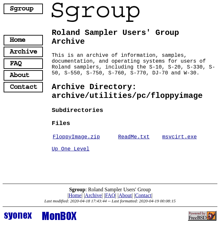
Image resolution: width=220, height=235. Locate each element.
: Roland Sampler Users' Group (110, 189)
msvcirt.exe (179, 137)
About (125, 195)
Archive (93, 195)
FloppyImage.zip (76, 137)
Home (75, 195)
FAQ (110, 195)
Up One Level (70, 149)
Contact (143, 195)
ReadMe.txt (134, 137)
